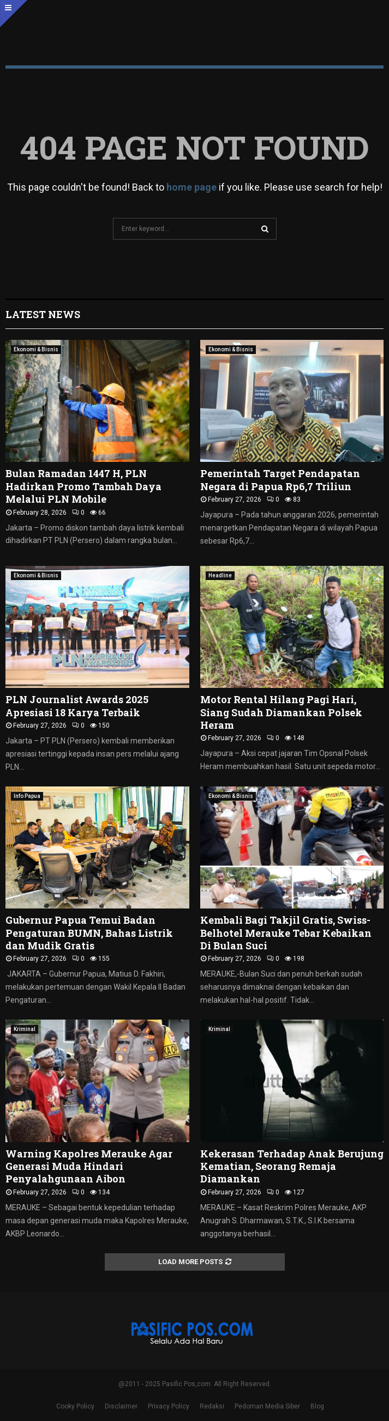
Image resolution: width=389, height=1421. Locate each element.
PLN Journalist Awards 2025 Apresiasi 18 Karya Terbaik (76, 705)
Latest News (42, 314)
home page (191, 187)
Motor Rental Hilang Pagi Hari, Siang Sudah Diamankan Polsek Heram (281, 712)
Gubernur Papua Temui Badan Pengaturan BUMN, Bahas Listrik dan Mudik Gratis (89, 932)
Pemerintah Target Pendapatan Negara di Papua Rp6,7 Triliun (280, 479)
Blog (317, 1406)
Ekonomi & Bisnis (36, 349)
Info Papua (27, 796)
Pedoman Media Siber (267, 1406)
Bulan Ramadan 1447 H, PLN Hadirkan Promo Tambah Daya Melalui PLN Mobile (83, 486)
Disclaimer (121, 1406)
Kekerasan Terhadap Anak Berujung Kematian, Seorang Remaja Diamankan (292, 1166)
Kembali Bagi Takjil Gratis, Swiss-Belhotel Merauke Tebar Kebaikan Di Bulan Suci (286, 932)
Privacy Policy (168, 1406)
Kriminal (24, 1029)
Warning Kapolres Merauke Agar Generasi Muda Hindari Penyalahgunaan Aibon (88, 1166)
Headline (220, 575)
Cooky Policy (75, 1406)
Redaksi (212, 1406)
